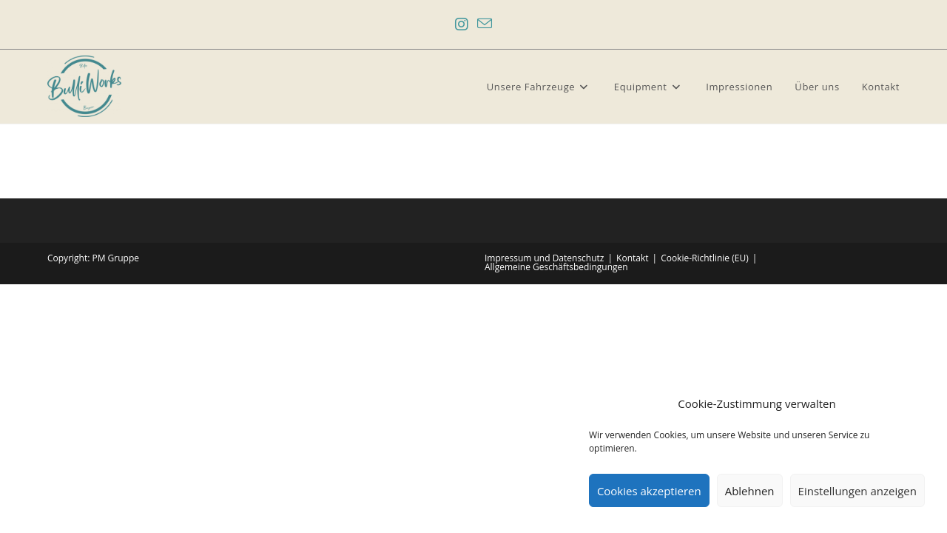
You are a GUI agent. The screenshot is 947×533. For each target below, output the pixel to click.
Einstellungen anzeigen (857, 490)
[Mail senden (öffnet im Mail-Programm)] (484, 24)
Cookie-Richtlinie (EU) (705, 258)
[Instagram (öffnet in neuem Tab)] (462, 24)
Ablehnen (750, 490)
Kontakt (632, 258)
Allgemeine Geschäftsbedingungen (556, 267)
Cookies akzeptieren (649, 490)
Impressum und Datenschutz (544, 258)
